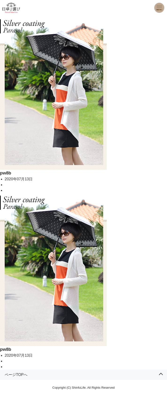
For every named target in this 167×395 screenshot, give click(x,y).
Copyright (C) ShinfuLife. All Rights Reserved (83, 387)
